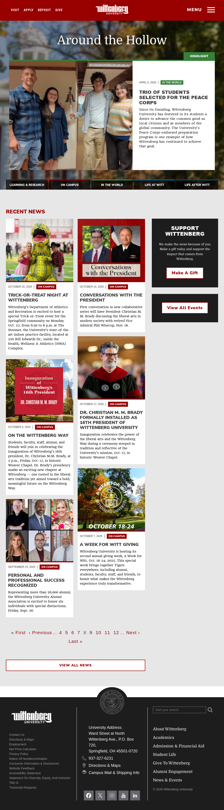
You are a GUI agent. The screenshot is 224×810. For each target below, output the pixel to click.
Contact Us (16, 734)
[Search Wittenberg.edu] (179, 710)
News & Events (167, 780)
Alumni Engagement (172, 771)
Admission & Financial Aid (178, 746)
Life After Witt (197, 185)
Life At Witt (154, 185)
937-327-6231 (101, 758)
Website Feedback (22, 768)
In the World (172, 82)
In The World (112, 185)
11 (108, 632)
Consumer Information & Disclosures (34, 763)
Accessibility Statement (25, 773)
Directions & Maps (21, 739)
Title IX (14, 782)
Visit (15, 10)
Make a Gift (185, 273)
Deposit (44, 10)
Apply (28, 10)
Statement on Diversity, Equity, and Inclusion (39, 778)
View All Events (185, 308)
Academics (163, 737)
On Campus (70, 185)
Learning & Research (27, 185)
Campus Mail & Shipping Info (114, 773)
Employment (17, 744)
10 (99, 632)
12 (117, 632)
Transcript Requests (23, 787)
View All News (75, 665)
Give (59, 10)
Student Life (164, 754)
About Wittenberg (169, 729)
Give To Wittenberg (171, 763)
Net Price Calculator (23, 749)
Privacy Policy (18, 754)
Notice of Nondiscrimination (28, 758)
